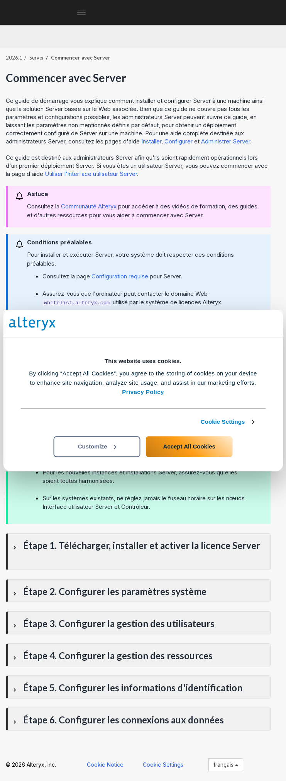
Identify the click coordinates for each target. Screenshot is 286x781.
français (225, 764)
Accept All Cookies (189, 446)
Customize (97, 446)
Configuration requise (119, 276)
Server (36, 58)
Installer (151, 141)
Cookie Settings (223, 421)
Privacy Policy (143, 392)
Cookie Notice (105, 764)
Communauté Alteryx (89, 206)
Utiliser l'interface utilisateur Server (91, 173)
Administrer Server (225, 141)
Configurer (178, 141)
